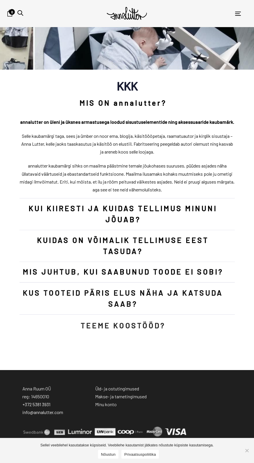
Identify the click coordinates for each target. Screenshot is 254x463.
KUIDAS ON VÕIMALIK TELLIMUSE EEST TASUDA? (123, 246)
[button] (20, 13)
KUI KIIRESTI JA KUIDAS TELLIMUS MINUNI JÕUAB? (123, 214)
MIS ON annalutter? (122, 102)
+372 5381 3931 (36, 404)
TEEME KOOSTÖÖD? (122, 331)
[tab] (127, 103)
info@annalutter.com (42, 412)
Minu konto (106, 404)
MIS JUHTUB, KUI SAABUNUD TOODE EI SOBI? (122, 273)
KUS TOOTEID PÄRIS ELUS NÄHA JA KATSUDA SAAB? (123, 301)
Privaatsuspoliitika (140, 454)
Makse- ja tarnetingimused (121, 396)
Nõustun (108, 454)
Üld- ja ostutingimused (117, 388)
